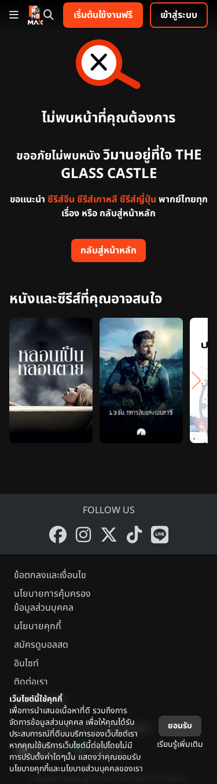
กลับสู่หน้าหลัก (108, 250)
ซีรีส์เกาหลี (97, 199)
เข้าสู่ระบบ (178, 15)
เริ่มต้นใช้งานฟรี (103, 15)
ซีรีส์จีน (61, 199)
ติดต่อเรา (31, 682)
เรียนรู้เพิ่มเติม (180, 744)
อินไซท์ (26, 663)
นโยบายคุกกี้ (37, 626)
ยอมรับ (180, 726)
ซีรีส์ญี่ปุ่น (138, 199)
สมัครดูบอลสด (41, 645)
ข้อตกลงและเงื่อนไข (50, 575)
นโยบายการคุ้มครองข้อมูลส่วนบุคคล (52, 601)
